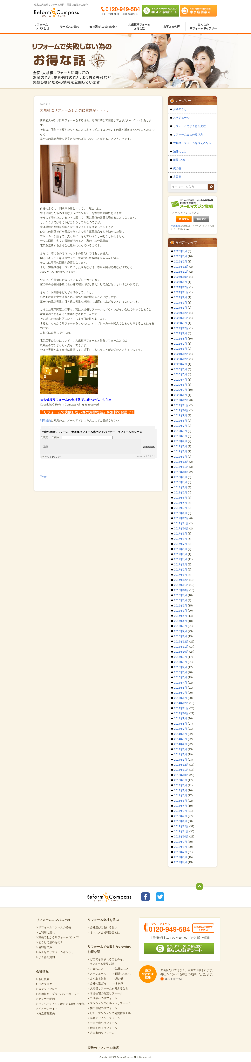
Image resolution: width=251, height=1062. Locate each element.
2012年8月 (180, 846)
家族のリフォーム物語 (103, 1048)
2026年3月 (180, 256)
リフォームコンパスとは (41, 26)
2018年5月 (180, 497)
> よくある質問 (45, 957)
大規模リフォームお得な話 (139, 26)
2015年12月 (181, 641)
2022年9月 (180, 333)
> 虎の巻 (118, 978)
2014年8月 (180, 723)
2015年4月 (180, 682)
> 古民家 (118, 983)
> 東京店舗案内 (45, 1013)
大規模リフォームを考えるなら (192, 143)
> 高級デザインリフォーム (104, 1018)
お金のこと (180, 109)
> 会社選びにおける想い (102, 927)
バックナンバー (53, 457)
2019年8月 (180, 420)
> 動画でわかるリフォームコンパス (57, 937)
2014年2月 (180, 754)
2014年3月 (180, 749)
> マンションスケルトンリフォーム (109, 1003)
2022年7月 (180, 343)
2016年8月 (180, 600)
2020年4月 (180, 379)
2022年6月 (180, 348)
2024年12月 (181, 287)
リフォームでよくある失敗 (189, 126)
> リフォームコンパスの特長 (53, 927)
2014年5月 (180, 739)
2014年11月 (181, 708)
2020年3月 (180, 384)
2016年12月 (181, 579)
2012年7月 (180, 852)
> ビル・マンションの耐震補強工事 (109, 1013)
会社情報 (42, 971)
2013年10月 (181, 775)
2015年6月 (180, 672)
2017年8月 (180, 538)
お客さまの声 (171, 26)
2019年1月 (180, 456)
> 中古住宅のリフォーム (102, 1022)
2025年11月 (181, 271)
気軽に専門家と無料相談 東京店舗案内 (198, 11)
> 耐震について (122, 973)
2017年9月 (180, 533)
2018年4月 (180, 502)
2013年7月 (180, 790)
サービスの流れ (69, 26)
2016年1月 (180, 636)
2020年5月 (180, 374)
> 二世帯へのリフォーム (102, 998)
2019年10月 (181, 410)
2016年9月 (180, 595)
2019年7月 (180, 425)
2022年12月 (181, 328)
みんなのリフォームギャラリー (203, 26)
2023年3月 (180, 323)
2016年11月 (181, 584)
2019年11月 (181, 405)
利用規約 (45, 420)
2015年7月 (180, 667)
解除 (55, 437)
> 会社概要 (42, 979)
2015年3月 (180, 687)
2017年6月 (180, 549)
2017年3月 (180, 564)
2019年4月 (180, 441)
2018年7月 (180, 487)
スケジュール (181, 117)
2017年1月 (180, 574)
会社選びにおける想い (103, 26)
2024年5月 (180, 307)
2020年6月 (180, 369)
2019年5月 (180, 436)
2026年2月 (180, 261)
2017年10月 (181, 528)
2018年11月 (181, 466)
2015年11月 (181, 646)
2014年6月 (180, 734)
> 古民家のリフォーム (101, 1032)
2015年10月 (181, 651)
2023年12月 (181, 312)
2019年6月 (180, 431)
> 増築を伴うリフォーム (102, 1028)
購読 (44, 437)
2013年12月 (181, 764)
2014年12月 (181, 703)
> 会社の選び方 (97, 983)
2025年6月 (180, 281)
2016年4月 (180, 620)
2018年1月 (180, 513)
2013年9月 (180, 780)
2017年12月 (181, 518)
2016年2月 (180, 631)
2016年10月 (181, 590)
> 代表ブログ (44, 984)
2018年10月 (181, 472)
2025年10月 (181, 276)
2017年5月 (180, 554)
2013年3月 (180, 810)
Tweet (43, 476)
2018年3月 (180, 507)
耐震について (181, 159)
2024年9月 (180, 297)
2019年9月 (180, 415)
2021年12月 (181, 353)
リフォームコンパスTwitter (160, 896)
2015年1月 (180, 698)
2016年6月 (180, 610)
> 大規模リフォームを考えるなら (108, 988)
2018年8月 (180, 482)
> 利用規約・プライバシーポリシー (57, 993)
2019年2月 (180, 451)
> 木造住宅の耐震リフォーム (105, 993)
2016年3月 (180, 626)
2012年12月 (181, 826)
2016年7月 (180, 605)
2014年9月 (180, 718)
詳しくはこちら (174, 978)
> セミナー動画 (45, 998)
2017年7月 (180, 543)
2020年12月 (181, 359)
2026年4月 (180, 251)
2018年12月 (181, 461)
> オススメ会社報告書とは (104, 932)
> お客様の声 (44, 947)
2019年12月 (181, 400)
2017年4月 (180, 559)
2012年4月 (180, 862)
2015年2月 (180, 692)
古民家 (177, 176)
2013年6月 (180, 795)
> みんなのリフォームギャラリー (56, 952)
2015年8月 (180, 662)
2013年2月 (180, 816)
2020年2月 (180, 389)
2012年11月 (181, 831)
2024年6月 (180, 302)
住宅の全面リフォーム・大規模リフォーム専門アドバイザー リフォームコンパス (91, 432)
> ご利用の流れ (45, 932)
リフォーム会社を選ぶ (103, 920)
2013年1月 (180, 821)
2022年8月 (180, 338)
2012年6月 (180, 857)
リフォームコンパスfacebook (145, 896)
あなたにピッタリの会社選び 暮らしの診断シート (160, 11)
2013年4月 (180, 805)
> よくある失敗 (97, 978)
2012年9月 (180, 841)
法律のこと (180, 151)
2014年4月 (180, 744)
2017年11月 (181, 523)
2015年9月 (180, 656)
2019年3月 (180, 446)
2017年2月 (180, 569)
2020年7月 (180, 364)
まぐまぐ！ (150, 456)
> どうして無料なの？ (49, 942)
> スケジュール (97, 973)
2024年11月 (181, 292)
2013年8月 (180, 785)
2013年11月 (181, 769)
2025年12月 (181, 266)
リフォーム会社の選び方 (188, 134)
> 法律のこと (121, 968)
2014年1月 (180, 759)
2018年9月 (180, 477)
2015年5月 (180, 677)
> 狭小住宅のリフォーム (102, 1008)
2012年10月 (181, 836)
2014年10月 (181, 713)
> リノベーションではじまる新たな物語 (60, 1003)
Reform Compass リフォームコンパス (56, 12)
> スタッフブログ (47, 988)
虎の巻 (177, 168)
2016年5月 (180, 615)
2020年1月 (180, 395)
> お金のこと (96, 968)
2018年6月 (180, 492)
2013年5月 (180, 800)
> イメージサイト (47, 1008)
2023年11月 (181, 317)
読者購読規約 (149, 447)
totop (199, 886)
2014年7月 (180, 728)
